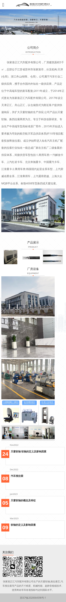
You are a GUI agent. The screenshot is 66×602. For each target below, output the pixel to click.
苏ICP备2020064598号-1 (33, 597)
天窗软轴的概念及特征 (23, 500)
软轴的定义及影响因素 (23, 524)
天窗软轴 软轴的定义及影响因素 (28, 451)
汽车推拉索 (17, 476)
